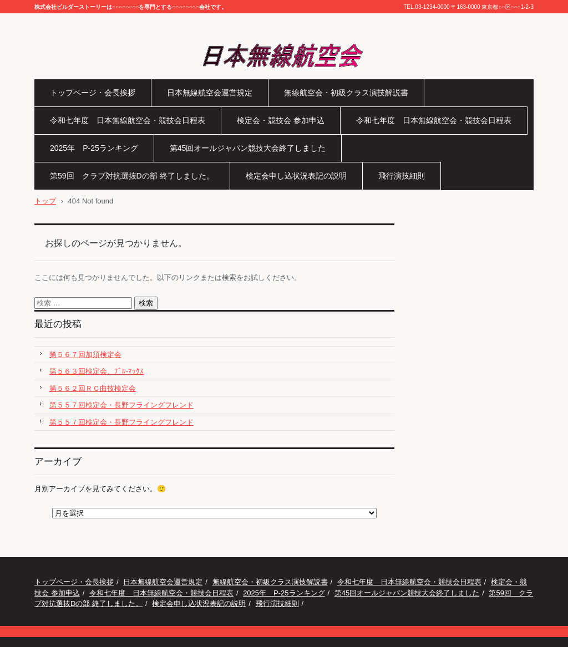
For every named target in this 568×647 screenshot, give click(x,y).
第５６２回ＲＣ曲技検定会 (92, 388)
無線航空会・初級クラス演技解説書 (346, 92)
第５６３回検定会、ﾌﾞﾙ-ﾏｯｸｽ (96, 371)
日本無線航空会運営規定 (209, 92)
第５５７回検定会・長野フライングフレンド (121, 405)
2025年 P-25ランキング (94, 148)
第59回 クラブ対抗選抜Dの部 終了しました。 (132, 175)
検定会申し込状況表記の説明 (296, 175)
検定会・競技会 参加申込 (280, 120)
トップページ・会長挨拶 (92, 92)
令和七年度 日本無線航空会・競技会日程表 (127, 120)
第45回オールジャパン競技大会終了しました (248, 148)
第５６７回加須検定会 (85, 354)
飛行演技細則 (401, 175)
